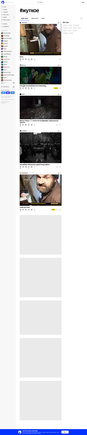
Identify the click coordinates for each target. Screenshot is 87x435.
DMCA (9, 97)
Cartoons (56, 88)
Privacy (2, 97)
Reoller (23, 94)
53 (60, 166)
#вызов (70, 25)
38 (60, 88)
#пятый (70, 28)
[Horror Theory (25, 121)
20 (60, 209)
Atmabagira (24, 130)
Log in (83, 2)
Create (40, 2)
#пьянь (69, 30)
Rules (6, 97)
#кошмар (65, 25)
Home (3, 7)
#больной (75, 30)
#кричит (71, 33)
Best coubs (5, 15)
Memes (53, 209)
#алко (79, 28)
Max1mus (24, 65)
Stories (7, 17)
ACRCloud (3, 102)
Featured (4, 12)
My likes (4, 24)
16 (60, 124)
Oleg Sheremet (25, 173)
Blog (2, 96)
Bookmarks (5, 26)
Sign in (65, 432)
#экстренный (76, 25)
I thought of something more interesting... (33, 86)
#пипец (75, 28)
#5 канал (65, 28)
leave (21, 57)
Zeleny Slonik (24, 22)
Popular (4, 9)
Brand (8, 96)
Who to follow (5, 20)
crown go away (25, 207)
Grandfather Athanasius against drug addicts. (35, 165)
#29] (31, 121)
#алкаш (65, 30)
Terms (11, 96)
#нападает (65, 33)
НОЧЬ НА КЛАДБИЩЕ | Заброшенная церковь (39, 121)
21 (60, 59)
